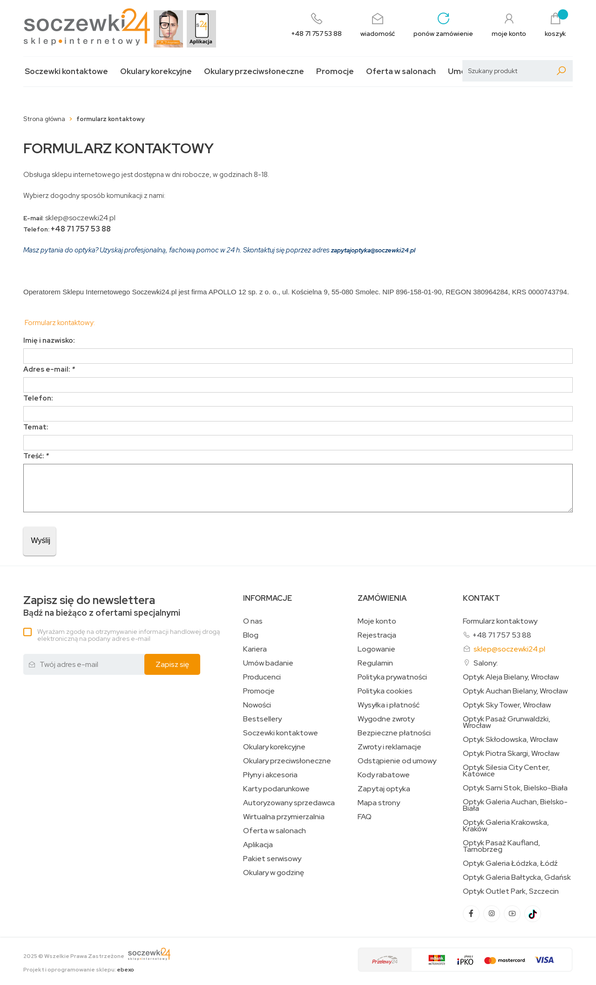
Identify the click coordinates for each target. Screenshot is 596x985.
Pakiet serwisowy (272, 858)
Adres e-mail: (49, 369)
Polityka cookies (385, 691)
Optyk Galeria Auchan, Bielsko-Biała (515, 805)
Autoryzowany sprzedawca (289, 803)
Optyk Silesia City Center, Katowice (506, 771)
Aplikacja (258, 844)
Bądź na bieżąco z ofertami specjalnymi (101, 606)
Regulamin (375, 663)
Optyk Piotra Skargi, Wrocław (511, 753)
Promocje (335, 71)
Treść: (36, 456)
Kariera (255, 649)
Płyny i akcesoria (270, 775)
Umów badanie (268, 663)
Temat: (35, 427)
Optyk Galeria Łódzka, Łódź (510, 863)
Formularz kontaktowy (500, 621)
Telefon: (38, 398)
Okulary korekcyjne (156, 71)
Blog (250, 635)
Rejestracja (377, 635)
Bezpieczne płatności (394, 733)
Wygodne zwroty (386, 719)
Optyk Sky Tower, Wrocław (507, 705)
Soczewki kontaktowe (66, 71)
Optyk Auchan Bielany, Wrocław (515, 691)
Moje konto (377, 621)
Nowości (257, 705)
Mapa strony (379, 803)
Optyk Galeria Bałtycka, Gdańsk (517, 877)
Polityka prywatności (392, 677)
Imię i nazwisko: (49, 340)
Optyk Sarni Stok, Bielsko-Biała (515, 788)
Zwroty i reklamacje (389, 747)
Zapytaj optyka (384, 789)
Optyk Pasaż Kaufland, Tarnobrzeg (501, 846)
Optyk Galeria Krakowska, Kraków (506, 826)
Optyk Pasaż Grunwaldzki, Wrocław (506, 722)
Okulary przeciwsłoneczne (254, 71)
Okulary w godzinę (273, 872)
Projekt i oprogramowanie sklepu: (78, 969)
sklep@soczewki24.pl (509, 649)
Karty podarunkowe (276, 789)
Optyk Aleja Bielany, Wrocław (511, 677)
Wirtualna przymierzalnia (284, 817)
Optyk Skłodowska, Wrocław (510, 739)
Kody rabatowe (384, 775)
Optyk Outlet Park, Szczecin (511, 891)
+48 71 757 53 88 (501, 635)
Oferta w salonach (401, 71)
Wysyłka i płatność (389, 705)
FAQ (365, 817)
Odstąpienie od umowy (397, 761)
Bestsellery (262, 719)
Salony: (486, 663)
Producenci (262, 677)
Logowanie (376, 649)
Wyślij (39, 540)
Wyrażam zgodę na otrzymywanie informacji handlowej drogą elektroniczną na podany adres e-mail (128, 635)
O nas (253, 621)
